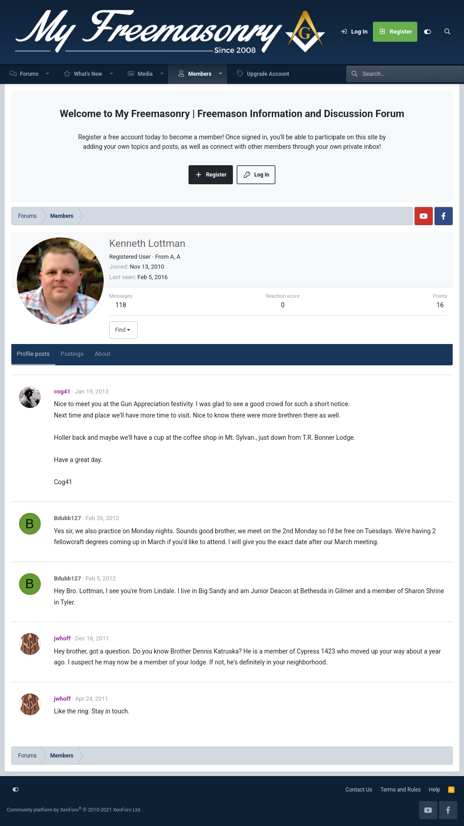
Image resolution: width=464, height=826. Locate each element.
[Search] (447, 32)
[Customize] (427, 32)
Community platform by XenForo (74, 810)
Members (199, 74)
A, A (175, 256)
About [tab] (103, 353)
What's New (88, 74)
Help (434, 790)
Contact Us (359, 790)
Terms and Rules (401, 790)
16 (440, 305)
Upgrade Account (268, 74)
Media (145, 74)
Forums (29, 74)
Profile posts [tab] (33, 353)
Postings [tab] (72, 353)
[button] (48, 74)
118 (121, 305)
